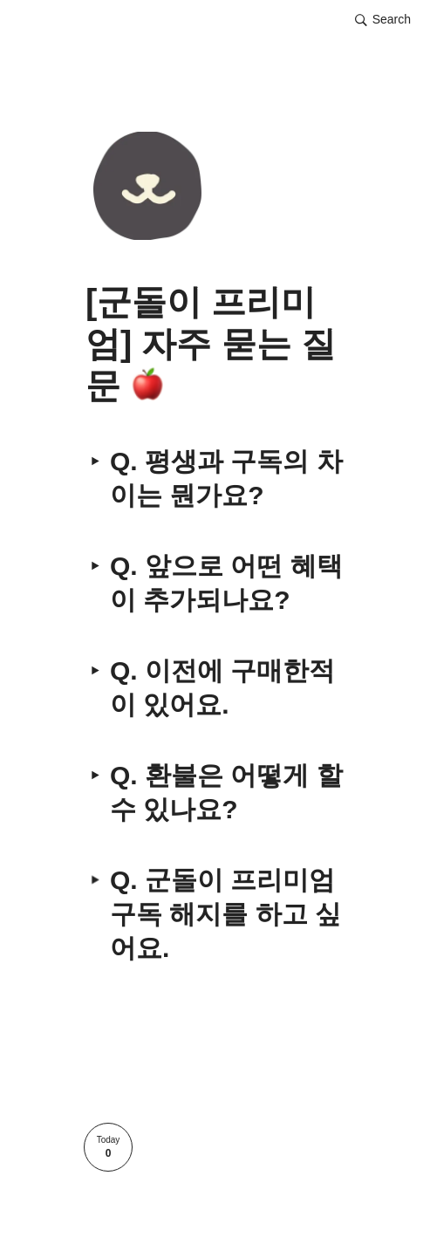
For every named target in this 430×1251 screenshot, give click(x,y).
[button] (383, 20)
